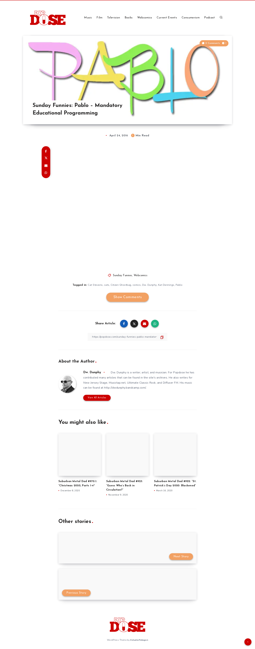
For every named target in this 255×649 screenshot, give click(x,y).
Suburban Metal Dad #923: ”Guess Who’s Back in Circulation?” (124, 485)
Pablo (179, 285)
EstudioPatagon (139, 640)
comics (137, 285)
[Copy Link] (127, 337)
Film (99, 17)
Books (129, 17)
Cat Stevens (95, 285)
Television (113, 17)
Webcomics (144, 17)
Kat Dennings (166, 285)
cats (106, 285)
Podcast (209, 17)
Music (88, 17)
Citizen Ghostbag (121, 285)
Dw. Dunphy (149, 285)
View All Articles (97, 398)
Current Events (167, 17)
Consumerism (191, 17)
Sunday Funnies (122, 275)
